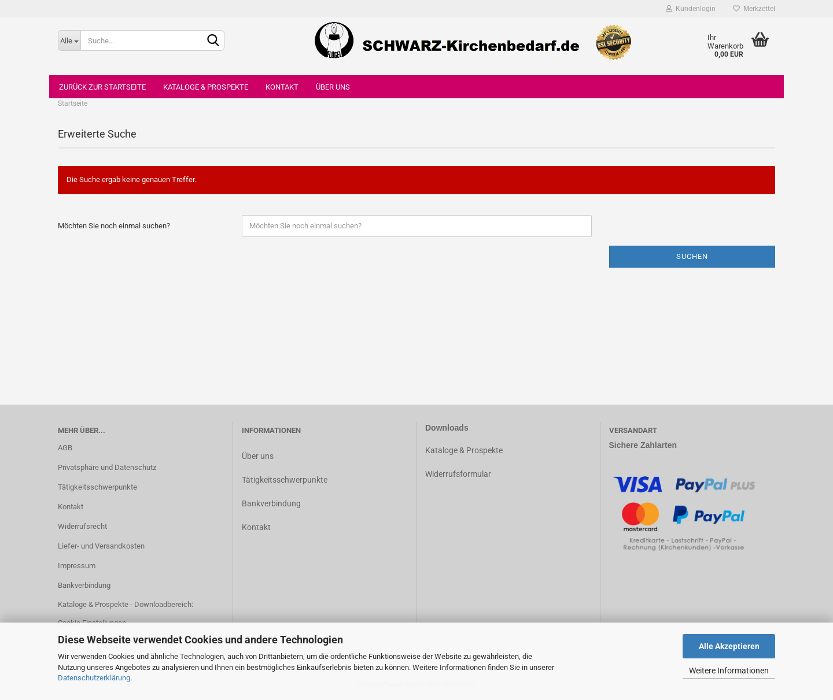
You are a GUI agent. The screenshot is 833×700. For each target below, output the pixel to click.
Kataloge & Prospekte (205, 87)
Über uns (333, 87)
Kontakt (282, 87)
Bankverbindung (84, 585)
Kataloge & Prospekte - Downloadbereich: (125, 604)
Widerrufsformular (458, 474)
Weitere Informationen (729, 670)
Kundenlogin (691, 9)
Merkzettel (754, 9)
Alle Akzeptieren (729, 646)
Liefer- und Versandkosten (101, 546)
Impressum (76, 565)
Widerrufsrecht (82, 526)
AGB (65, 447)
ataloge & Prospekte (466, 450)
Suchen (692, 256)
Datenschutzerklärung (94, 677)
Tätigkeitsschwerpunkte (97, 487)
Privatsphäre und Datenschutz (107, 467)
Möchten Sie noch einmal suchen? (114, 225)
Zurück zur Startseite (102, 87)
